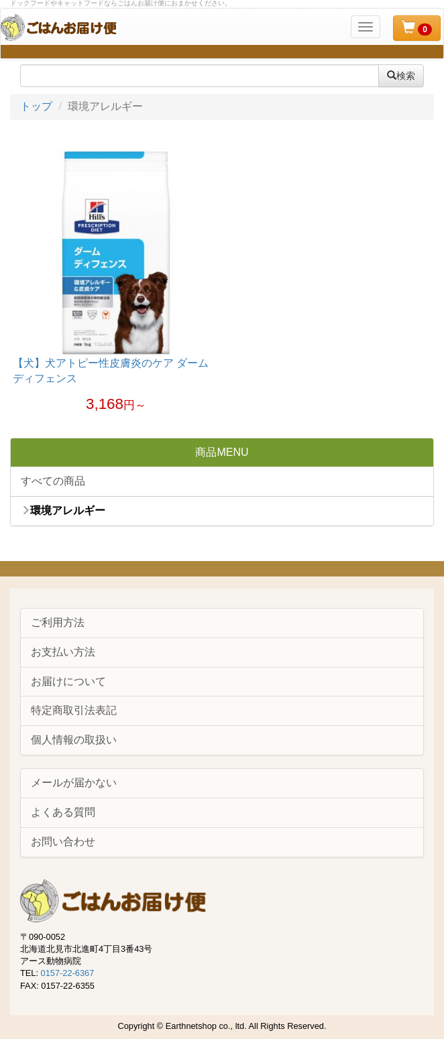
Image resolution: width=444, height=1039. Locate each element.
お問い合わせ (63, 841)
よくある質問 (63, 812)
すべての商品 (53, 481)
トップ (36, 106)
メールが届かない (74, 782)
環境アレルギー (63, 510)
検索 (401, 75)
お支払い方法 (63, 652)
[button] (417, 28)
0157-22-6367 (68, 973)
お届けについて (68, 681)
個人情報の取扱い (74, 739)
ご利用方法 (58, 622)
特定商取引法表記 (74, 710)
